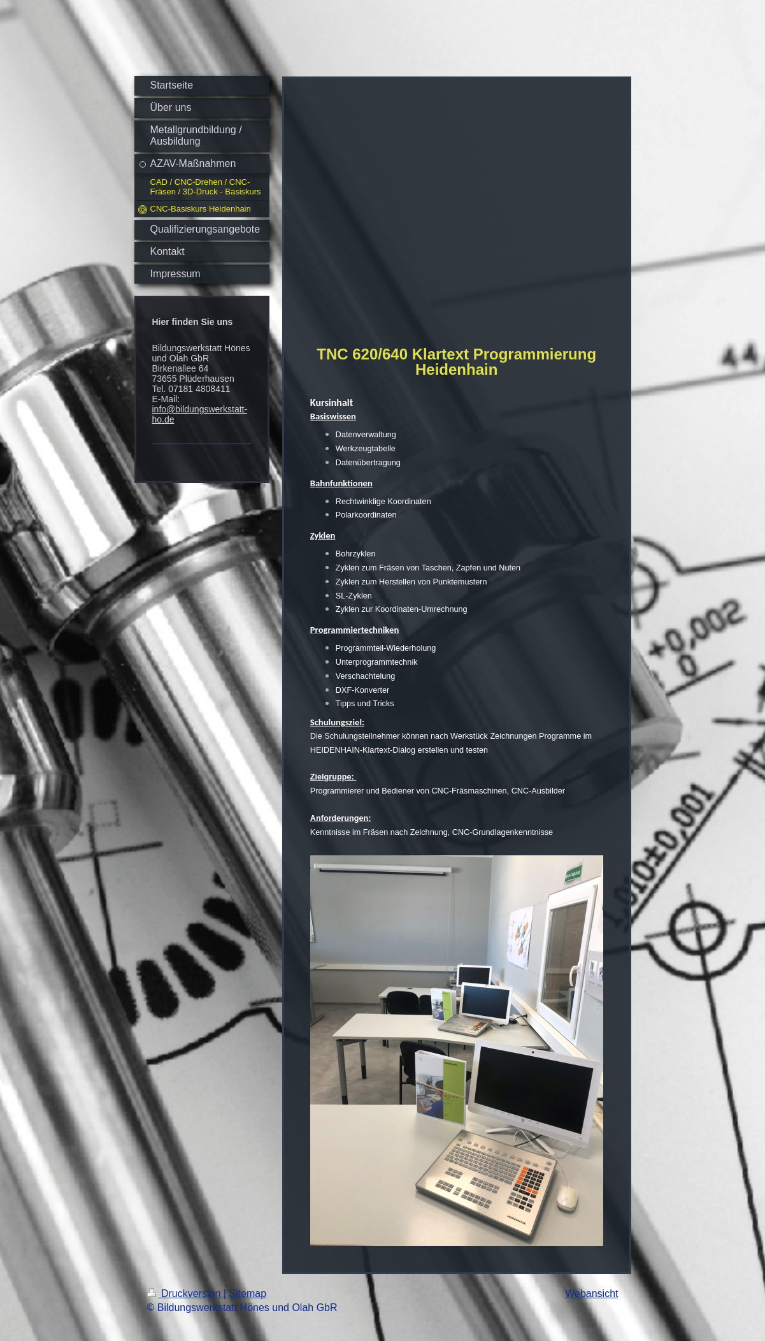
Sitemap (247, 1293)
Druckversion (185, 1293)
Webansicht (591, 1293)
